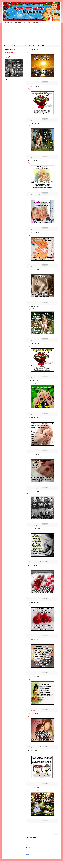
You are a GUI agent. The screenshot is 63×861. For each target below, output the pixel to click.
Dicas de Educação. (34, 157)
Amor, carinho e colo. (32, 679)
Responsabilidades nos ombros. (34, 716)
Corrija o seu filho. (9, 52)
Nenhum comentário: (35, 118)
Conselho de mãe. (31, 753)
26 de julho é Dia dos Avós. (33, 163)
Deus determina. (30, 568)
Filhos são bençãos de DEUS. (34, 494)
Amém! (28, 457)
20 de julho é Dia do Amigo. (33, 346)
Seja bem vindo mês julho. (33, 790)
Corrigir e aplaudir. (31, 309)
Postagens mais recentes (31, 824)
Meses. (32, 83)
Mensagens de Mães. (34, 303)
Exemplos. (29, 235)
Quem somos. (17, 46)
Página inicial (7, 46)
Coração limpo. (30, 605)
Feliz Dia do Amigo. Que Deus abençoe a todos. (39, 383)
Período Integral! (31, 272)
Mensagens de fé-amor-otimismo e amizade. (38, 599)
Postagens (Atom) (33, 827)
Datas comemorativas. (35, 120)
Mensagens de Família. (43, 194)
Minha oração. (30, 531)
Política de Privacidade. (30, 46)
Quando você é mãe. (31, 420)
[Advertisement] (31, 34)
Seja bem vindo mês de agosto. (34, 52)
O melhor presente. (31, 126)
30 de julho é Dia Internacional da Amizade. (38, 89)
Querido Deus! (30, 642)
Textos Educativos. (43, 46)
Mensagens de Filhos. (34, 488)
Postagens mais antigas (53, 824)
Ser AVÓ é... (29, 198)
